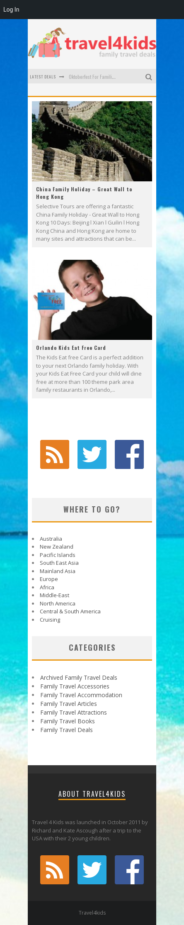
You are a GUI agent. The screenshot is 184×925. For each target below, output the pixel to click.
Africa (47, 587)
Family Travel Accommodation (81, 695)
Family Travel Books (67, 721)
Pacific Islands (57, 555)
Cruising (50, 619)
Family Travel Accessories (74, 686)
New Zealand (56, 546)
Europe (49, 579)
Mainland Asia (57, 571)
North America (57, 603)
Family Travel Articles (68, 704)
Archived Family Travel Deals (78, 677)
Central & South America (70, 611)
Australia (51, 538)
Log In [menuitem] (11, 9)
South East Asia (59, 562)
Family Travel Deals (66, 730)
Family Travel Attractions (73, 712)
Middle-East (54, 595)
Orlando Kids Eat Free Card (71, 347)
